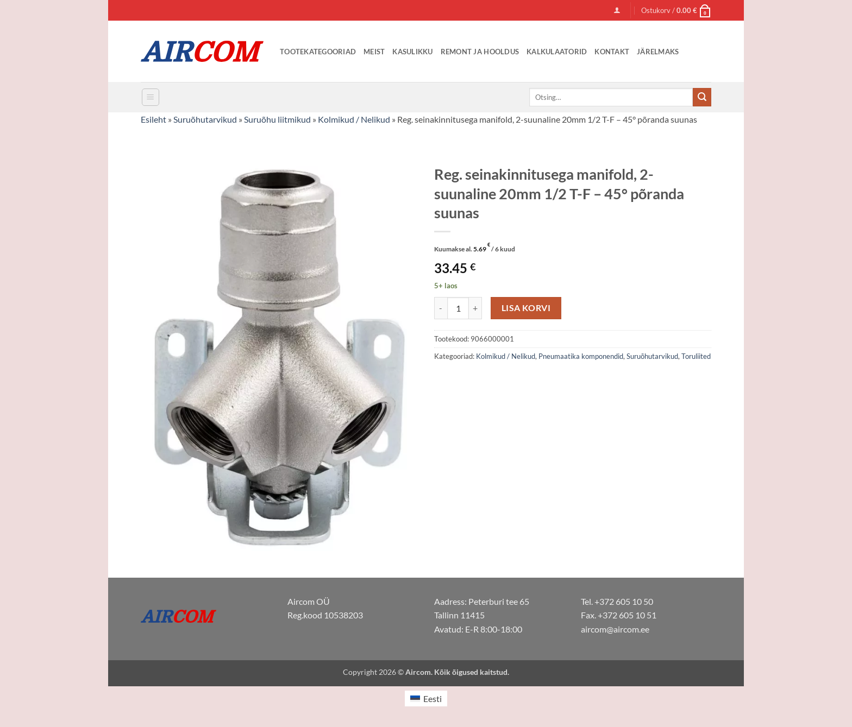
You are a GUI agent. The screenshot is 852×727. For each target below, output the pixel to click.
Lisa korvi (526, 308)
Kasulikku (412, 51)
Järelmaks (658, 51)
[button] (617, 10)
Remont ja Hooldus (480, 51)
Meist (374, 51)
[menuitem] (426, 698)
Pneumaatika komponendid (580, 356)
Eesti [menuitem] (432, 698)
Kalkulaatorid (557, 51)
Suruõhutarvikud (205, 119)
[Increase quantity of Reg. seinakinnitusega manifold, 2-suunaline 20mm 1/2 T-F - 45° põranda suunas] (475, 308)
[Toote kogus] (458, 308)
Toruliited (696, 356)
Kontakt (611, 51)
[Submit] (702, 97)
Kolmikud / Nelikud (354, 119)
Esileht (153, 119)
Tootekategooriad (318, 51)
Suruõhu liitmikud (277, 119)
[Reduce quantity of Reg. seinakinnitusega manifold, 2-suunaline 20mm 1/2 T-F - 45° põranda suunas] (440, 308)
